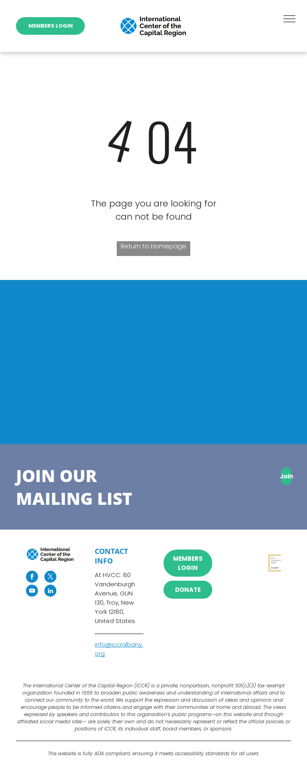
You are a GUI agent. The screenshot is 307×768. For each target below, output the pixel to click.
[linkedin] (50, 592)
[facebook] (32, 578)
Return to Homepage (153, 246)
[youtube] (32, 592)
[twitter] (50, 578)
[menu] (289, 18)
